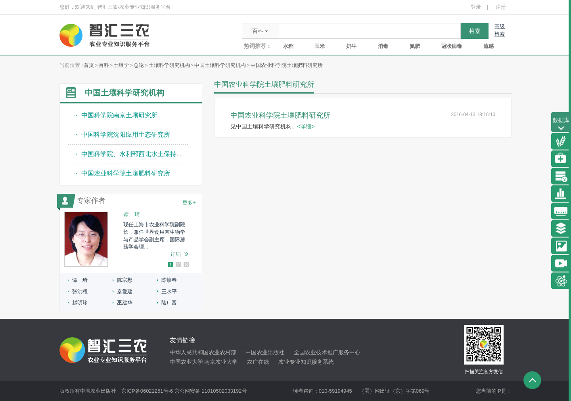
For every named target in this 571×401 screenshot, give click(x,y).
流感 (488, 46)
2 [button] (178, 264)
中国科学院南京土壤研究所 (119, 115)
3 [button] (186, 264)
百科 (104, 65)
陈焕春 (169, 280)
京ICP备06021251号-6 (147, 391)
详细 (176, 254)
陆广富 (169, 303)
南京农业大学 (221, 362)
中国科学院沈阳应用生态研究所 (125, 134)
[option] (131, 239)
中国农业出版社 (264, 352)
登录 (476, 7)
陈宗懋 (124, 280)
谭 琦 (80, 280)
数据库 (561, 124)
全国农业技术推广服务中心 (327, 352)
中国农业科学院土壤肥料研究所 (287, 65)
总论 (139, 65)
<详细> (305, 126)
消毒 (383, 46)
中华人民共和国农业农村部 (203, 352)
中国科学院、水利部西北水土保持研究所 (138, 154)
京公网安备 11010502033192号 (210, 391)
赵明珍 (80, 303)
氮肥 (415, 46)
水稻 (288, 46)
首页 (89, 65)
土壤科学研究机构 (169, 65)
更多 (189, 202)
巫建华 (124, 303)
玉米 (319, 46)
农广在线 (258, 362)
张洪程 (80, 291)
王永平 (169, 291)
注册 (501, 7)
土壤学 (121, 65)
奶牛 (351, 46)
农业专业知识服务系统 (306, 362)
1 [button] (170, 264)
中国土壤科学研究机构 (220, 65)
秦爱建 (124, 291)
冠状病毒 (451, 46)
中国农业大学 (186, 362)
